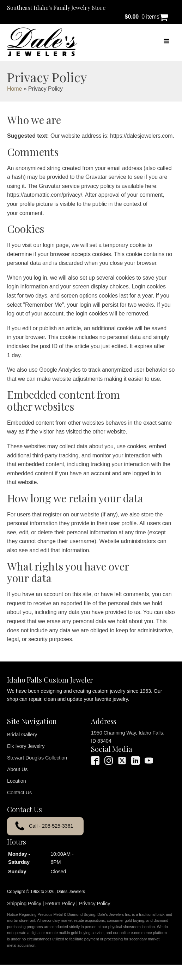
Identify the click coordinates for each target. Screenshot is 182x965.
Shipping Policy (24, 903)
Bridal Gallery (22, 734)
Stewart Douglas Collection (37, 758)
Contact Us (19, 792)
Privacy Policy (94, 903)
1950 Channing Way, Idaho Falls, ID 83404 (127, 737)
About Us (17, 769)
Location (16, 781)
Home (14, 89)
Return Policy (60, 903)
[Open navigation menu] (166, 41)
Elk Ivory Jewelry (25, 746)
